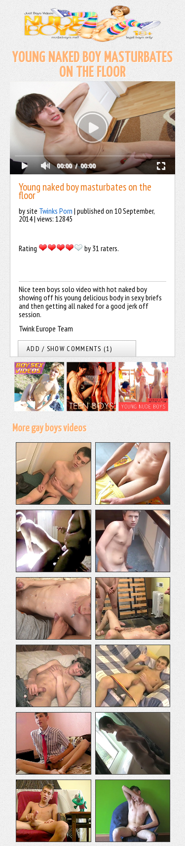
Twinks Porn (56, 211)
